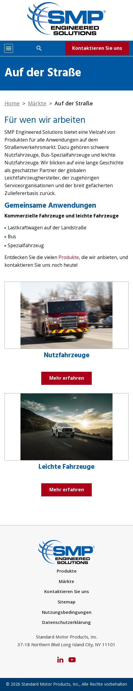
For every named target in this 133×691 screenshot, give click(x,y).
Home (12, 103)
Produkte (68, 257)
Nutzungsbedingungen (66, 612)
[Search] (39, 48)
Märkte (37, 103)
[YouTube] (72, 659)
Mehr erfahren (66, 378)
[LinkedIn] (60, 659)
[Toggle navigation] (8, 48)
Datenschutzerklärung (66, 622)
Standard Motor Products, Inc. (50, 684)
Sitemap (66, 602)
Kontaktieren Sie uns (97, 48)
